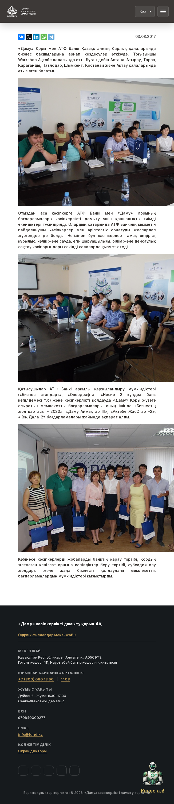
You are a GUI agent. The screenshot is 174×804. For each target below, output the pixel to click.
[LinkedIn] (74, 771)
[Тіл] (145, 11)
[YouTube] (49, 771)
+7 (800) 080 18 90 (36, 679)
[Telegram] (62, 771)
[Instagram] (36, 771)
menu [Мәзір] (163, 11)
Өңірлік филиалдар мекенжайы (47, 635)
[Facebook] (23, 771)
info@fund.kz (30, 734)
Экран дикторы (32, 751)
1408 (65, 679)
